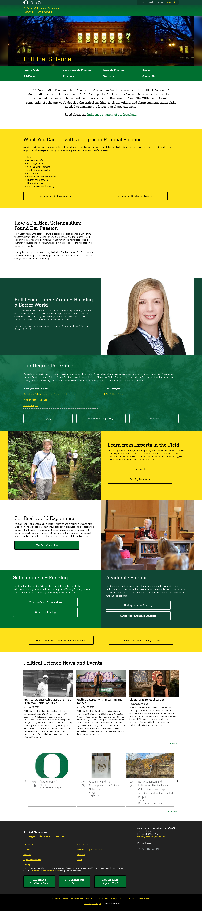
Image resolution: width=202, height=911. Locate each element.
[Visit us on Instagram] (153, 849)
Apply (151, 2)
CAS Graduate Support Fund (110, 881)
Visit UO (154, 418)
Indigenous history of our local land (112, 114)
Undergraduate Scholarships (45, 601)
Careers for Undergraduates (55, 195)
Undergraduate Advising (138, 605)
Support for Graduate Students (138, 615)
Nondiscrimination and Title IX (83, 898)
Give (162, 2)
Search (169, 2)
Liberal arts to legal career (146, 699)
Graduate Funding (45, 612)
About (79, 859)
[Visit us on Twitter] (143, 849)
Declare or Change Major (101, 418)
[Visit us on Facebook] (139, 849)
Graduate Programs (114, 70)
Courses (147, 70)
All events (172, 811)
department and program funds (46, 870)
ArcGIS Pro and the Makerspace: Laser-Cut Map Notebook (101, 779)
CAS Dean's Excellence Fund (39, 881)
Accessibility (103, 898)
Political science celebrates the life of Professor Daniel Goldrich (47, 701)
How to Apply (31, 70)
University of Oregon (92, 903)
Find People (144, 898)
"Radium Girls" (52, 779)
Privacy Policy (115, 898)
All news (173, 743)
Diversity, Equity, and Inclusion (89, 849)
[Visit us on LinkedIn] (157, 849)
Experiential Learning (32, 859)
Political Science (47, 58)
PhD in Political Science (114, 394)
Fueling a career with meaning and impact (99, 701)
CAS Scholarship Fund (74, 881)
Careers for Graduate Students (135, 195)
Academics (28, 849)
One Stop (143, 2)
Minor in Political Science (35, 399)
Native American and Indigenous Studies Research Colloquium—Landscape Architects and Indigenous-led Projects (150, 779)
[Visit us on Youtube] (148, 849)
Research (68, 76)
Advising (26, 864)
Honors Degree (30, 405)
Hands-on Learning (47, 545)
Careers (126, 898)
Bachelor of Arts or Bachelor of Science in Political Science (51, 394)
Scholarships (82, 844)
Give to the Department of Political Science (61, 640)
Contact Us (148, 76)
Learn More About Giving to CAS (141, 640)
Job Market (30, 76)
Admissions (28, 844)
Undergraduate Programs (78, 70)
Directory (108, 76)
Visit (157, 2)
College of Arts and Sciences (44, 836)
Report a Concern (60, 898)
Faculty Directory (140, 479)
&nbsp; (147, 243)
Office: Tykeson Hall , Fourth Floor (151, 836)
